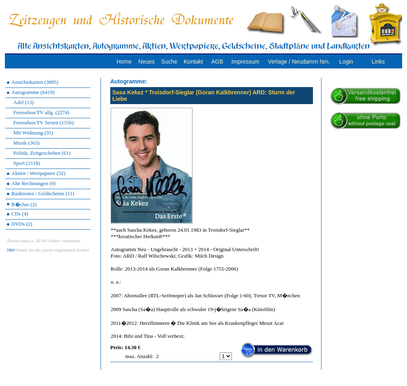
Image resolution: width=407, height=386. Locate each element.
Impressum (245, 61)
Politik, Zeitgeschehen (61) (42, 153)
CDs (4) (19, 214)
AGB (217, 61)
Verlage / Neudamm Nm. (299, 61)
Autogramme (127, 81)
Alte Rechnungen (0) (33, 183)
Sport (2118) (26, 163)
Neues (146, 61)
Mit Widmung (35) (33, 133)
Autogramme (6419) (33, 92)
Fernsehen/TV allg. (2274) (41, 112)
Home (123, 61)
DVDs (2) (21, 224)
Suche (169, 61)
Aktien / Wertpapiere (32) (38, 173)
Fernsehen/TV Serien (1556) (43, 122)
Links (378, 61)
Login (346, 61)
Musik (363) (26, 143)
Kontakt (193, 61)
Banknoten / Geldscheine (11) (42, 193)
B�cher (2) (23, 204)
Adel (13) (23, 102)
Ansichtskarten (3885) (34, 82)
